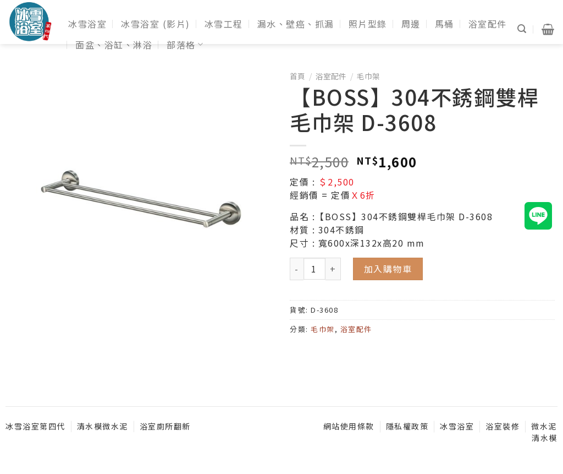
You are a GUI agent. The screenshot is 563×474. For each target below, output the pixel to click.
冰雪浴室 (87, 23)
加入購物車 (388, 268)
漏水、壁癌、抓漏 (295, 23)
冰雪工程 (224, 23)
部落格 (185, 44)
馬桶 (444, 23)
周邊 (411, 23)
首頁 (297, 75)
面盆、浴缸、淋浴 (113, 44)
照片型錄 (368, 23)
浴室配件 (487, 23)
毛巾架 (368, 75)
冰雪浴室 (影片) (155, 23)
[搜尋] (522, 29)
